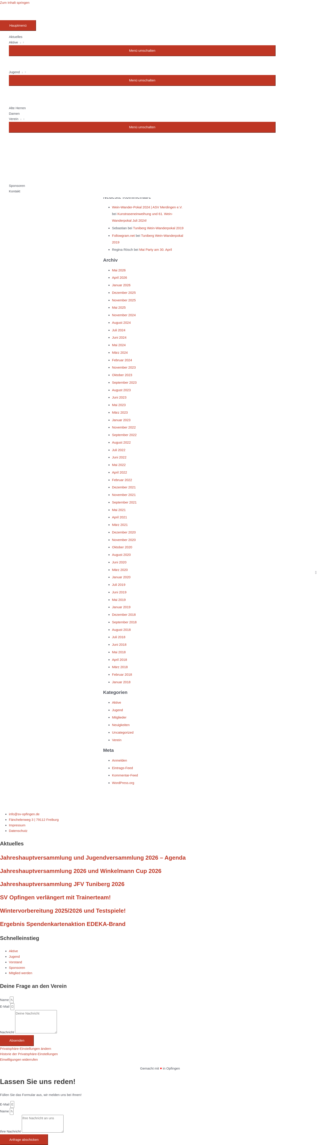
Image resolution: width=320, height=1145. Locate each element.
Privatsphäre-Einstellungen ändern (25, 1048)
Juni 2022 (119, 457)
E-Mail (5, 1006)
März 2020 (120, 570)
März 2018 (120, 667)
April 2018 (119, 659)
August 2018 (121, 630)
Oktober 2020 (122, 547)
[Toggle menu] (142, 50)
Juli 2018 (118, 637)
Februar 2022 (122, 480)
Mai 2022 (119, 465)
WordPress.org (123, 783)
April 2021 (119, 517)
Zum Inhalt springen (15, 2)
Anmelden (119, 760)
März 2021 (120, 525)
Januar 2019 (121, 607)
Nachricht (7, 1032)
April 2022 (119, 472)
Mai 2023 (119, 405)
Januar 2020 (121, 577)
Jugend (117, 710)
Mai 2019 (119, 600)
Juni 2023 (119, 397)
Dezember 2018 (124, 614)
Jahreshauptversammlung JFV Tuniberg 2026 (62, 884)
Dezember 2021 (124, 487)
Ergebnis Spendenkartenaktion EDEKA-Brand (63, 924)
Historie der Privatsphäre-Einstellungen (29, 1054)
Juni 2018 (119, 644)
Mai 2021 (119, 510)
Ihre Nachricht (11, 1131)
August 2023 (121, 390)
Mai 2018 (119, 652)
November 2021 (124, 495)
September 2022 (124, 435)
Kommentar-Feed (125, 775)
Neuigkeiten (121, 725)
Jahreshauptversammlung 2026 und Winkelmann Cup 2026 (81, 871)
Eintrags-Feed (122, 768)
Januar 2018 (121, 682)
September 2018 (124, 622)
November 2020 (124, 540)
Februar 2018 (122, 674)
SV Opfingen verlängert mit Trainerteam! (55, 897)
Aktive (116, 702)
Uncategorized (123, 732)
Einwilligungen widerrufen (19, 1059)
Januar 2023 (121, 420)
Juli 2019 (118, 584)
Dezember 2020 (124, 532)
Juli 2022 (118, 450)
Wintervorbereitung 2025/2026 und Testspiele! (63, 910)
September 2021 (124, 502)
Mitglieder (119, 717)
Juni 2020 (119, 562)
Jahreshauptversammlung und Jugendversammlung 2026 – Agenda (93, 857)
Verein (117, 740)
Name (5, 1000)
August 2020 (121, 555)
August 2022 (121, 442)
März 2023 (120, 412)
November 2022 (124, 427)
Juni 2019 (119, 592)
